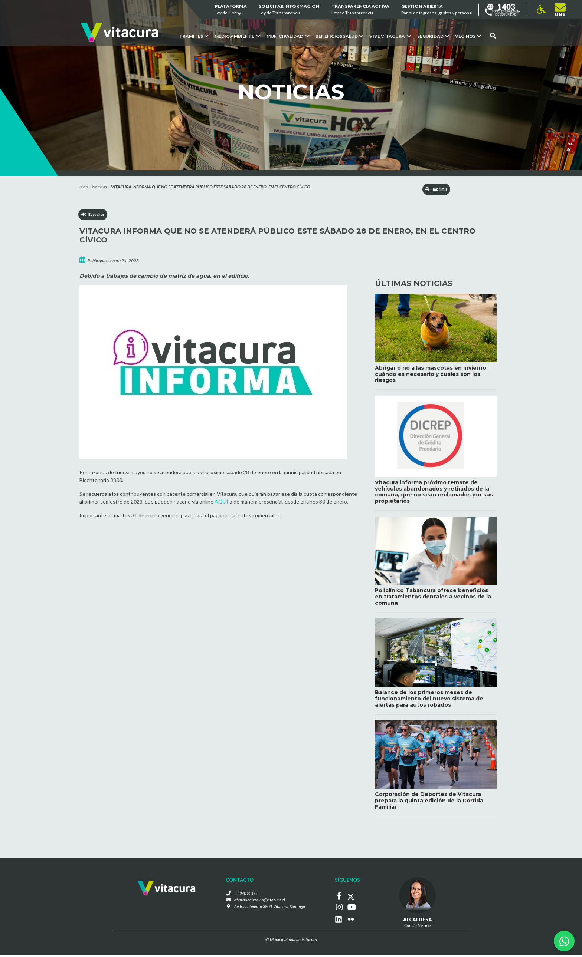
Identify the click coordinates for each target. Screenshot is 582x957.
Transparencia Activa (360, 9)
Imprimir (432, 189)
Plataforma (231, 9)
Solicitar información (289, 9)
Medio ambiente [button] (238, 36)
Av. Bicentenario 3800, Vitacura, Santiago (269, 910)
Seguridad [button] (433, 36)
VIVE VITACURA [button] (390, 36)
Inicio (83, 186)
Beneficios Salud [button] (339, 36)
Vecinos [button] (468, 36)
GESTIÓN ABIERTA (437, 9)
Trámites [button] (194, 36)
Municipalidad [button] (288, 36)
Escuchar (94, 217)
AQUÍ (221, 502)
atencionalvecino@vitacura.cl (258, 903)
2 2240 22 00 (244, 896)
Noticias (99, 186)
